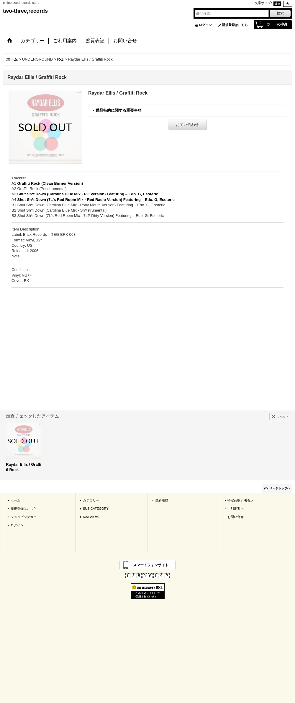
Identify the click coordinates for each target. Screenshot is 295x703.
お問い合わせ (187, 124)
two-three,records (25, 11)
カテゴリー (91, 500)
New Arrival (91, 517)
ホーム (15, 500)
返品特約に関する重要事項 (119, 110)
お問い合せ (235, 517)
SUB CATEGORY (96, 508)
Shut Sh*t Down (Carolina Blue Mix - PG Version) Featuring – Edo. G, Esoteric (87, 194)
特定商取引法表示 (240, 500)
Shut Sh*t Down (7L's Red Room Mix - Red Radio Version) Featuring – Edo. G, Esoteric (96, 199)
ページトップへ (280, 488)
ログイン (205, 25)
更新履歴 (161, 500)
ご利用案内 (235, 508)
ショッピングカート (25, 517)
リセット (283, 416)
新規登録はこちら (235, 25)
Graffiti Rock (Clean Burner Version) (50, 183)
